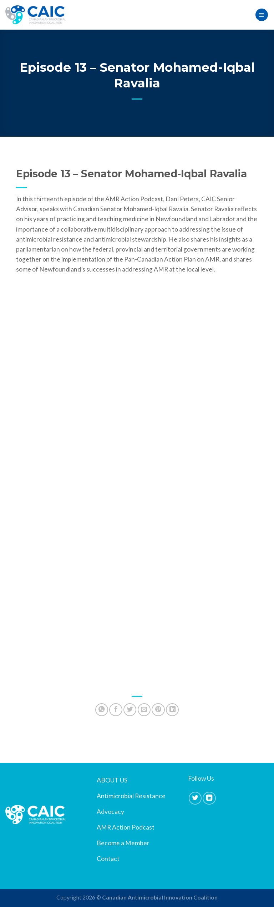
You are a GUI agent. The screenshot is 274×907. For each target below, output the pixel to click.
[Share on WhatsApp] (101, 709)
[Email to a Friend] (144, 709)
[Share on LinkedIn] (172, 709)
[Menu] (261, 15)
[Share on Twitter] (129, 709)
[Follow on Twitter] (195, 798)
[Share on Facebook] (115, 709)
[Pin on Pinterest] (158, 709)
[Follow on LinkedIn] (209, 798)
